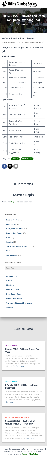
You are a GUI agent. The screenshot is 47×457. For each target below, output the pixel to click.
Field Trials (10, 224)
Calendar (9, 281)
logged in (14, 202)
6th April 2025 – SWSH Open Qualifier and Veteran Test (20, 422)
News (8, 238)
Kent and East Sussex (14, 233)
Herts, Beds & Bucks (13, 294)
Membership (11, 285)
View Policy (33, 454)
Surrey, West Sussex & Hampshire (19, 303)
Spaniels (15, 158)
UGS (8, 251)
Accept (24, 454)
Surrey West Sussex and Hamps (18, 246)
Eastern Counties (12, 220)
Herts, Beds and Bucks (14, 229)
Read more (20, 366)
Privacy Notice (11, 276)
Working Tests (27, 158)
